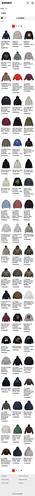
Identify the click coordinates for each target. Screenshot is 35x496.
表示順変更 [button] (20, 18)
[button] (27, 3)
